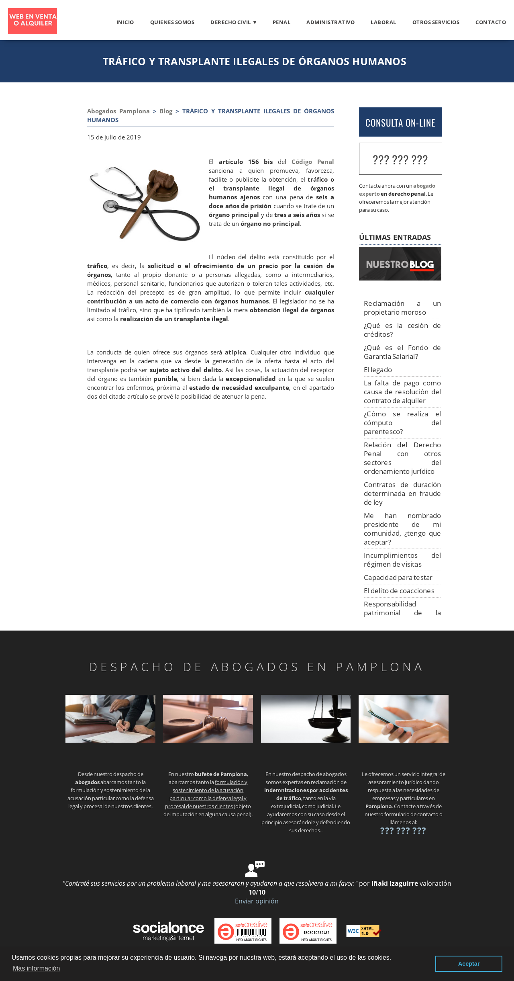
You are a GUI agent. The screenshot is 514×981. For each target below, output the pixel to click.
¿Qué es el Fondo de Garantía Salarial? (402, 352)
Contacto (490, 22)
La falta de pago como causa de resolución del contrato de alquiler (402, 391)
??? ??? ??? (400, 159)
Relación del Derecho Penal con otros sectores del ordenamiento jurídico (402, 458)
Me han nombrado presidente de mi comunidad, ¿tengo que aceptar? (402, 529)
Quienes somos (172, 22)
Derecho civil (230, 22)
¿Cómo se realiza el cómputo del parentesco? (402, 422)
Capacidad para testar (398, 577)
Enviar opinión (257, 901)
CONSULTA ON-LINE (400, 122)
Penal (282, 22)
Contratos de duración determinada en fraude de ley (402, 493)
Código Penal (313, 162)
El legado (378, 369)
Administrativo (330, 22)
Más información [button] (36, 968)
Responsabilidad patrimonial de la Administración (402, 612)
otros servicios (436, 22)
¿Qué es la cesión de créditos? (402, 330)
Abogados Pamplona (118, 111)
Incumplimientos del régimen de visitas (402, 560)
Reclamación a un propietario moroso (402, 308)
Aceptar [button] (469, 964)
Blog (165, 111)
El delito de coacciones (399, 590)
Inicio (125, 22)
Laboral (383, 22)
